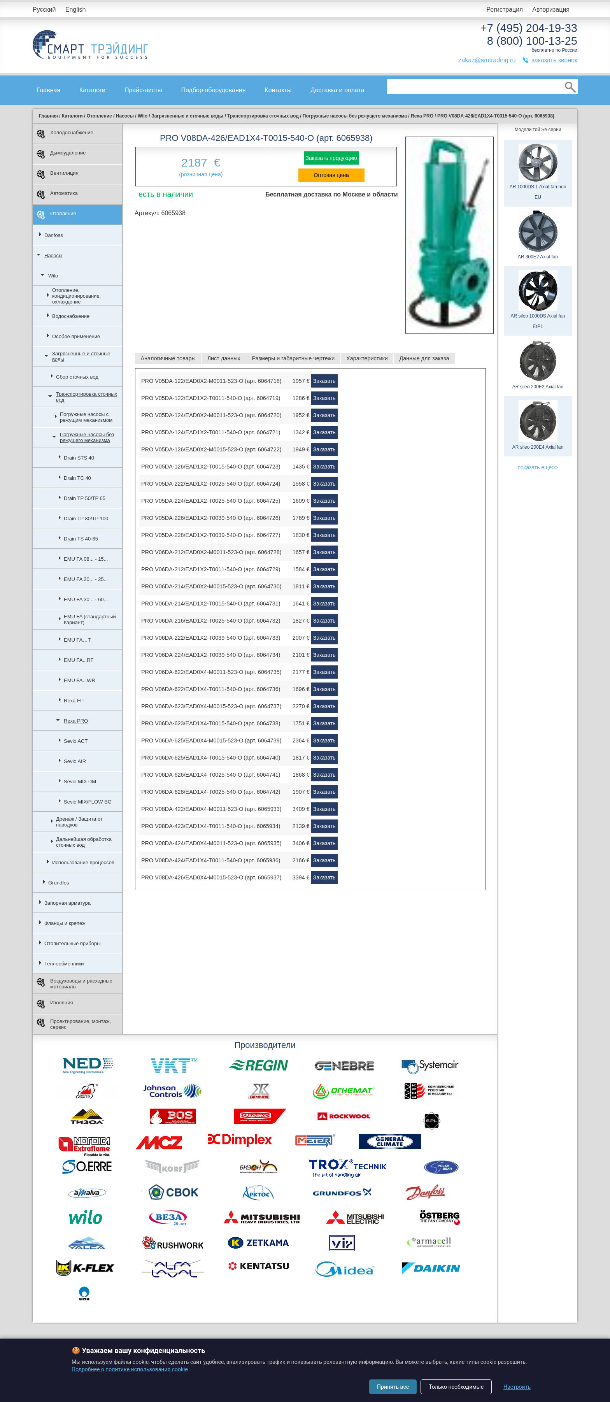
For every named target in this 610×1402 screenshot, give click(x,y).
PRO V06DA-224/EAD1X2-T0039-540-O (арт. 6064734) (210, 655)
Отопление (56, 215)
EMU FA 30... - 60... (86, 599)
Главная (48, 90)
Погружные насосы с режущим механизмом (86, 417)
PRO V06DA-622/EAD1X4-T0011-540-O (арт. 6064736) (210, 689)
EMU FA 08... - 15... (86, 559)
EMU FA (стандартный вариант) (90, 619)
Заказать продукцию (331, 158)
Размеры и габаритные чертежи (293, 358)
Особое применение (76, 336)
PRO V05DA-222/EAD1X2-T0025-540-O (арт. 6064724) (210, 484)
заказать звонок (554, 60)
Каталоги (92, 90)
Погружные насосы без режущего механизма (87, 437)
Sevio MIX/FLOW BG (88, 802)
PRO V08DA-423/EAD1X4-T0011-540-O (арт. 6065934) (210, 826)
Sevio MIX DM (80, 781)
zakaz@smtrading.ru (486, 60)
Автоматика (57, 194)
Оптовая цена (331, 175)
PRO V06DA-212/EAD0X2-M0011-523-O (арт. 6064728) (211, 552)
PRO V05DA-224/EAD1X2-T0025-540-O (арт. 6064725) (210, 501)
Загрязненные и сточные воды (81, 356)
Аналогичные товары (167, 358)
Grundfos (58, 883)
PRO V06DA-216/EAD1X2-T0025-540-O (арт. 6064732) (210, 621)
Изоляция (55, 1004)
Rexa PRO (76, 721)
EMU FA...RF (79, 660)
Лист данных (223, 358)
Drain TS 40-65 (81, 539)
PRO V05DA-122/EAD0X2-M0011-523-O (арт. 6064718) (211, 381)
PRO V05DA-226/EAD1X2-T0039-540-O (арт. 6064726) (210, 518)
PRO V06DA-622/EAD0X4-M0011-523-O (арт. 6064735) (211, 672)
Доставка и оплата (337, 90)
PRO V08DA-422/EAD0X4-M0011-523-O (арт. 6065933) (211, 809)
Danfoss (53, 235)
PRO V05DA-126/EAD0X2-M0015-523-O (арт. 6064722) (211, 449)
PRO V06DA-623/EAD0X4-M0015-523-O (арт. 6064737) (211, 706)
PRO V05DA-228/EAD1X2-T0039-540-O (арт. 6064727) (210, 535)
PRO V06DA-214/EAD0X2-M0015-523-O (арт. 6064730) (211, 586)
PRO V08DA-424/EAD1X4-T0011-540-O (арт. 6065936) (210, 860)
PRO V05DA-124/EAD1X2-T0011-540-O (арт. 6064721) (210, 432)
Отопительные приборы (72, 943)
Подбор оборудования (213, 90)
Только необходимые (456, 1387)
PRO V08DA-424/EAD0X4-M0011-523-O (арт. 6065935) (211, 843)
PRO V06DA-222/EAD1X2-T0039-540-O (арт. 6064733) (210, 638)
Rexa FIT (74, 701)
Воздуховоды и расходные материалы (74, 984)
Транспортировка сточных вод (86, 397)
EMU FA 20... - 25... (86, 579)
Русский (44, 9)
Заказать (324, 381)
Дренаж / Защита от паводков (79, 822)
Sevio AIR (75, 761)
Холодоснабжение (65, 134)
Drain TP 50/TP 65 (84, 498)
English (75, 9)
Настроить (517, 1387)
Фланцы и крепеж (65, 923)
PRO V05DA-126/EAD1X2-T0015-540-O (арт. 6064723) (210, 466)
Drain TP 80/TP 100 (86, 518)
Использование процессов (83, 862)
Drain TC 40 (77, 478)
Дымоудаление (61, 154)
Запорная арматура (67, 903)
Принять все (393, 1387)
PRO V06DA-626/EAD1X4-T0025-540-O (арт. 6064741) (210, 775)
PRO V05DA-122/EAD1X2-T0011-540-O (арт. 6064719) (210, 398)
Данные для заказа (424, 358)
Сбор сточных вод (77, 377)
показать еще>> (537, 467)
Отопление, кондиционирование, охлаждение (76, 296)
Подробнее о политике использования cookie (130, 1369)
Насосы (53, 255)
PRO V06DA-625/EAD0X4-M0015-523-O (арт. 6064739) (211, 740)
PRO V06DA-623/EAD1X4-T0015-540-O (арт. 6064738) (210, 723)
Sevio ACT (76, 741)
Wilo (53, 276)
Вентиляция (58, 174)
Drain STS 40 (79, 458)
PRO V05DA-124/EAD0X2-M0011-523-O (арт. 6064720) (211, 415)
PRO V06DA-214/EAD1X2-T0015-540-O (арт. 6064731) (210, 603)
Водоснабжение (70, 316)
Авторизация (551, 9)
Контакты (278, 90)
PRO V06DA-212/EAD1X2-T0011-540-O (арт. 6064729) (210, 569)
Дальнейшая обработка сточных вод (84, 842)
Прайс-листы (143, 90)
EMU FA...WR (79, 680)
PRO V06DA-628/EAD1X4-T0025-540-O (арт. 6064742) (210, 792)
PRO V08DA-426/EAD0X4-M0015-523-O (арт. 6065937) (211, 877)
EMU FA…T (77, 640)
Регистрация (504, 9)
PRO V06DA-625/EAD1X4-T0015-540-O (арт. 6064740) (210, 758)
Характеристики (367, 358)
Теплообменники (64, 964)
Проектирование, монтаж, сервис (74, 1024)
